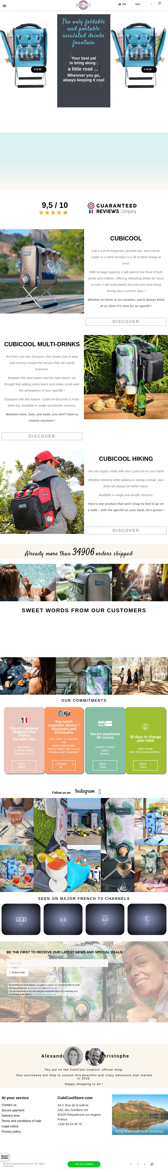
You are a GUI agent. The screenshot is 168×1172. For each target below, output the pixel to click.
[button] (38, 69)
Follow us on (61, 793)
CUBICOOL (126, 238)
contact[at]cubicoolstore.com (44, 994)
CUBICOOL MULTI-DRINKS (42, 344)
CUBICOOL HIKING (126, 459)
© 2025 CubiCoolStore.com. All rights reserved (24, 1165)
